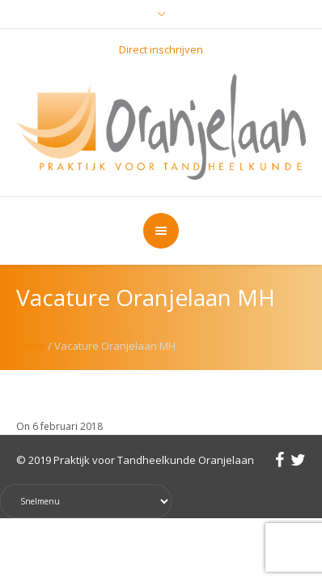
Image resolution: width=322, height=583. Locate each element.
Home (30, 345)
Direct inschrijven (161, 49)
